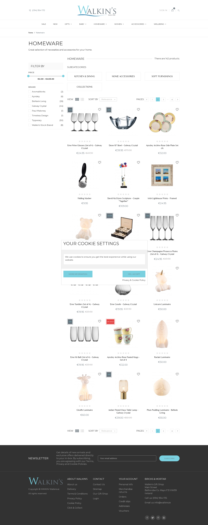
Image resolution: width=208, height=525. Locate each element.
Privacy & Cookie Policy (133, 280)
